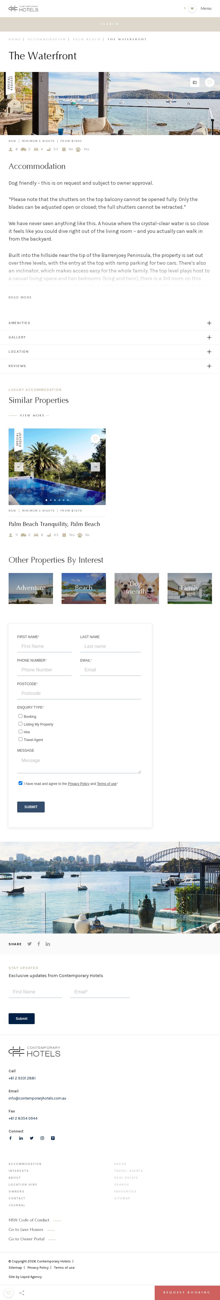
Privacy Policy (38, 1268)
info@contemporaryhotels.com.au (37, 1098)
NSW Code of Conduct (29, 1221)
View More (32, 415)
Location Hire (23, 1184)
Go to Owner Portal (26, 1239)
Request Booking (187, 1292)
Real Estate (126, 1178)
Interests (19, 1171)
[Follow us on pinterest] (53, 1138)
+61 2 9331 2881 (22, 1078)
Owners (17, 1191)
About (15, 1178)
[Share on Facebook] (38, 943)
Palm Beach (87, 39)
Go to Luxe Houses (26, 1230)
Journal (17, 1205)
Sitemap (122, 1198)
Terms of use (64, 1268)
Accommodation (47, 39)
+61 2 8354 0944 (23, 1118)
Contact (17, 1198)
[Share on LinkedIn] (47, 943)
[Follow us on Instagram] (42, 1138)
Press (120, 1164)
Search (121, 1184)
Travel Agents (129, 1171)
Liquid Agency (31, 1277)
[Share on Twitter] (29, 943)
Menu (206, 9)
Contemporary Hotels (54, 1261)
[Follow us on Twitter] (31, 1138)
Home (15, 39)
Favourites (125, 1191)
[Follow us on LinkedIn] (21, 1138)
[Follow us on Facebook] (10, 1138)
